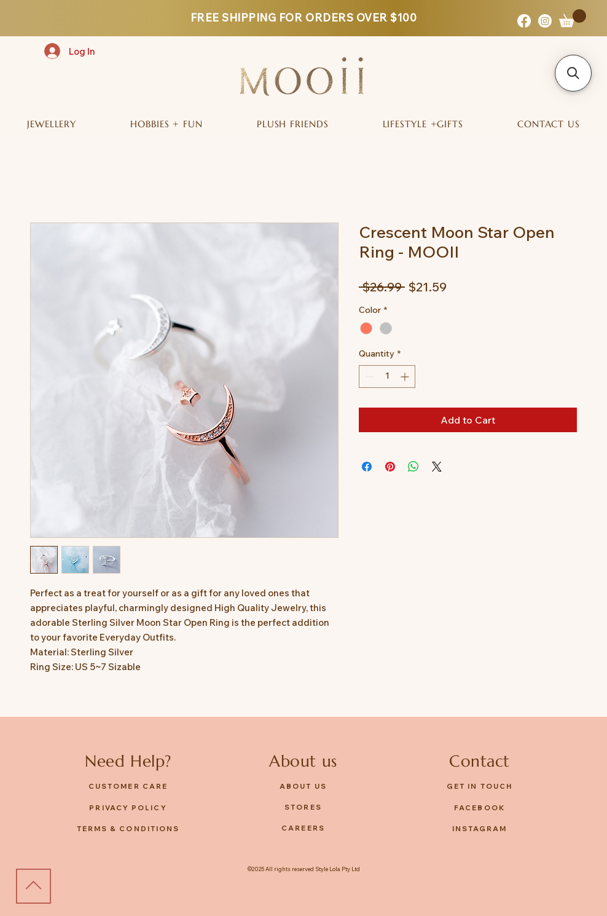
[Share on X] (436, 466)
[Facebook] (524, 21)
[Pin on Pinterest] (390, 466)
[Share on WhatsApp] (413, 466)
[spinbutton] (387, 376)
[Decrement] (368, 376)
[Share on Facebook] (366, 466)
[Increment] (405, 376)
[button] (572, 18)
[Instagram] (545, 21)
